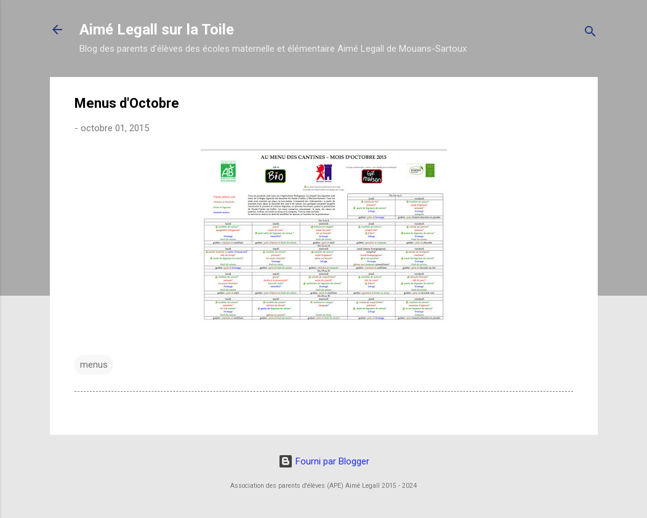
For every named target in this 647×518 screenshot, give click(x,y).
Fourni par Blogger (323, 461)
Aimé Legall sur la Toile (156, 29)
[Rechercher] (590, 33)
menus (94, 364)
